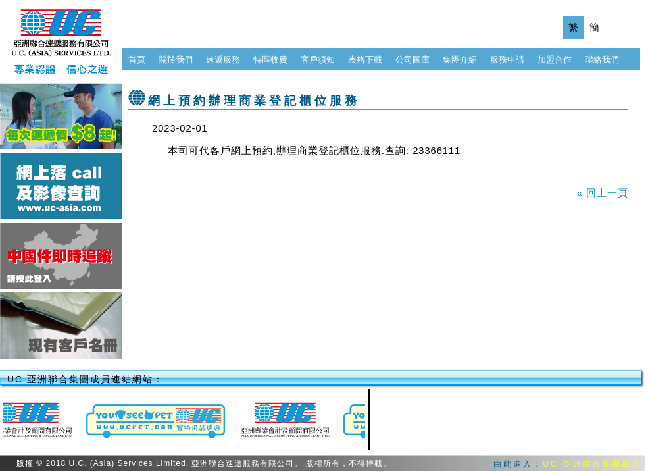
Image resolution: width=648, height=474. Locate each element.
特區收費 (270, 60)
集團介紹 (460, 60)
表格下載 (365, 60)
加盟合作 (554, 60)
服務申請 (507, 60)
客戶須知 (318, 60)
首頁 (136, 60)
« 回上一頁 (602, 193)
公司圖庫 (412, 60)
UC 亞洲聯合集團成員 (592, 464)
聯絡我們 (602, 60)
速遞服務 (223, 60)
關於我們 (176, 60)
